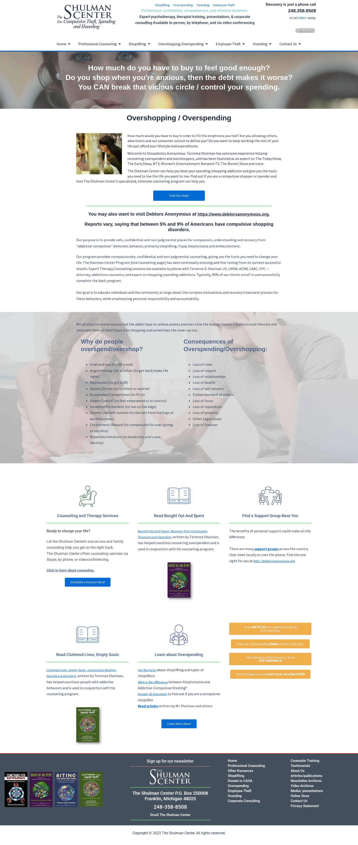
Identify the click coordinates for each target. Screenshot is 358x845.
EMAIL (302, 17)
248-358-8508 (170, 807)
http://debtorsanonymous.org (277, 561)
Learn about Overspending (179, 661)
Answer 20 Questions (154, 700)
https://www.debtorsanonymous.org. (233, 214)
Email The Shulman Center (170, 815)
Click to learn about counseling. (72, 570)
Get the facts (148, 676)
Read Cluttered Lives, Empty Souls (88, 661)
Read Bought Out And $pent (179, 516)
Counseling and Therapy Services (87, 516)
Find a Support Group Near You (270, 516)
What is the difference (155, 688)
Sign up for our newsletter (170, 761)
